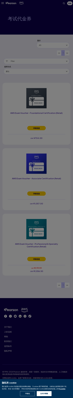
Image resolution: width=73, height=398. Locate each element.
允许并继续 (44, 394)
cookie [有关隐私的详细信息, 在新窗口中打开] (62, 389)
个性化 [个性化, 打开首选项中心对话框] (27, 394)
